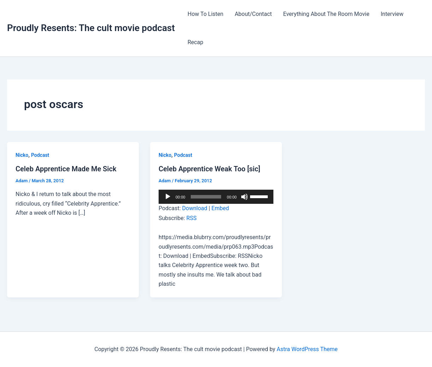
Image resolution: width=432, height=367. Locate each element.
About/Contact (253, 14)
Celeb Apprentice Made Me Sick (66, 169)
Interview (392, 14)
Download (194, 208)
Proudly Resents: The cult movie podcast (91, 28)
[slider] (206, 197)
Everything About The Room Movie (326, 14)
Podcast (40, 155)
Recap (195, 42)
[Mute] (244, 196)
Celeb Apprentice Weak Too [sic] (209, 169)
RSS (192, 218)
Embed (220, 208)
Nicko (22, 155)
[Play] (167, 196)
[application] (216, 197)
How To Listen (205, 14)
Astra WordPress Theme (307, 349)
